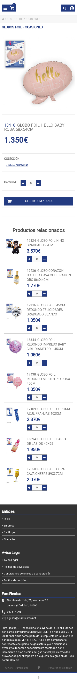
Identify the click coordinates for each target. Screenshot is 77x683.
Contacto (9, 539)
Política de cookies (15, 580)
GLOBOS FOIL (15, 19)
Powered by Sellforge (60, 668)
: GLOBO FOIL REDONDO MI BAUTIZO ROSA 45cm (48, 378)
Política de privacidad (16, 566)
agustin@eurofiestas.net (21, 618)
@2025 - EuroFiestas (17, 668)
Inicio (7, 518)
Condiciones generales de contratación (27, 573)
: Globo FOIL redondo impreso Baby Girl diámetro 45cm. (46, 344)
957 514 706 (14, 611)
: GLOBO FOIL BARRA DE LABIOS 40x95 (47, 441)
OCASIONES (33, 19)
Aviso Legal (11, 560)
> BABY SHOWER (17, 165)
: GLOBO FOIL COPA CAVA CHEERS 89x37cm (46, 471)
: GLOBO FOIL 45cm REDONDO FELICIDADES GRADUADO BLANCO (46, 309)
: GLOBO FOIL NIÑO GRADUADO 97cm (45, 243)
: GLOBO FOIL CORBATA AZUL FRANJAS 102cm (48, 411)
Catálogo (9, 532)
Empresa (9, 525)
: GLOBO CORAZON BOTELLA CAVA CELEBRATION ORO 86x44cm (49, 275)
